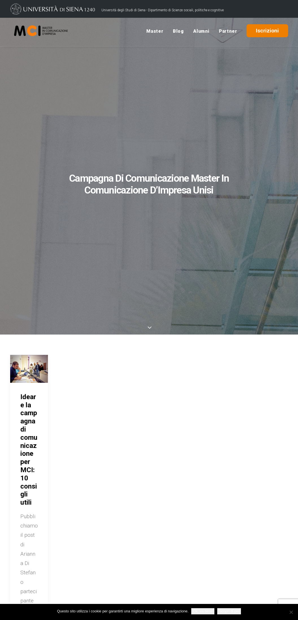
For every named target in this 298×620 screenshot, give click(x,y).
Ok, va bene (203, 611)
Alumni (201, 32)
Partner (228, 32)
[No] (291, 612)
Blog (178, 32)
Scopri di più (229, 611)
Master (155, 32)
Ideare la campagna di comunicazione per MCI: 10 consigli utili (28, 449)
